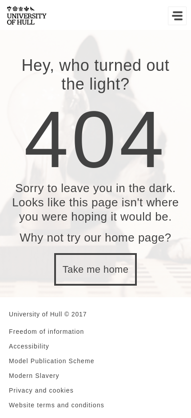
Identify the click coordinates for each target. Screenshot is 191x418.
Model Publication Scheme (52, 361)
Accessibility (29, 346)
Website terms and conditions (56, 405)
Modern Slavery (34, 375)
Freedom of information (46, 331)
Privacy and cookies (41, 390)
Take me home (96, 269)
